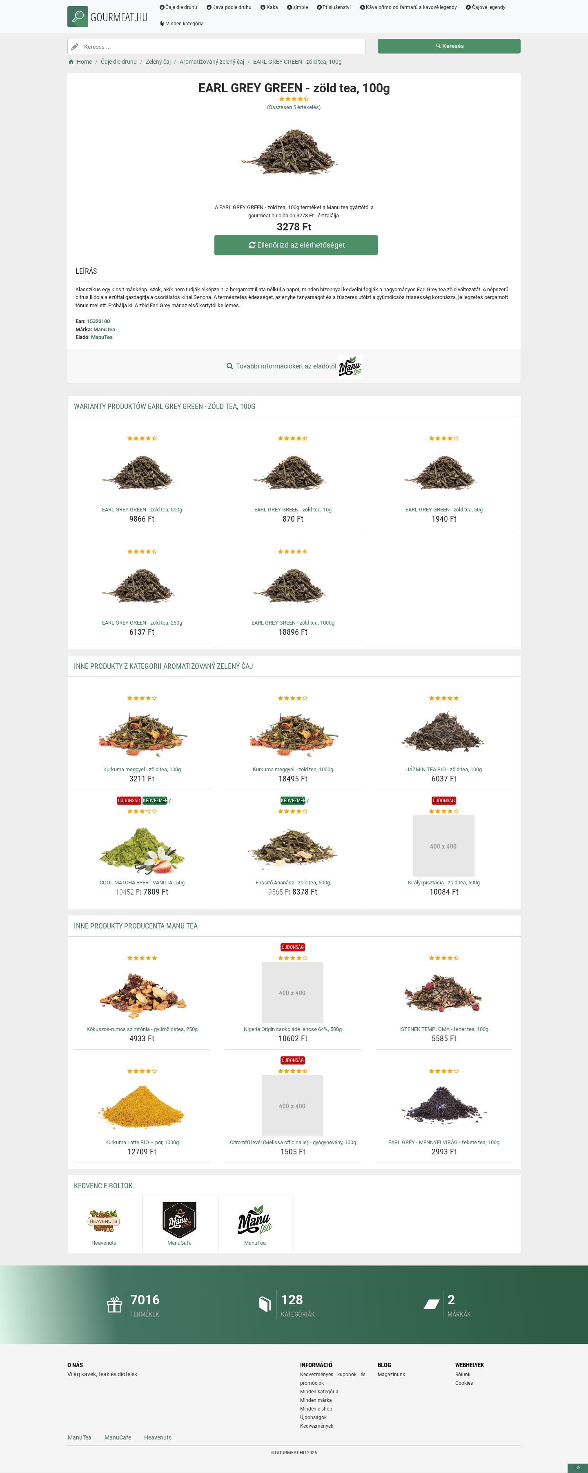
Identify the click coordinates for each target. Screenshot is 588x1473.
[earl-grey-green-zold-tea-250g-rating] (142, 552)
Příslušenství (333, 7)
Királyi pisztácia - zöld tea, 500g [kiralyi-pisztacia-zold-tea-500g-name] (444, 882)
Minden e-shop (316, 1409)
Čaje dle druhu (178, 7)
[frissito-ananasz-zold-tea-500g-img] (293, 846)
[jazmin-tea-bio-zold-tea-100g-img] (444, 732)
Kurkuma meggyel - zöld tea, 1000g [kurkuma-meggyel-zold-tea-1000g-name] (293, 769)
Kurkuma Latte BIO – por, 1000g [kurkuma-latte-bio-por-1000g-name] (142, 1142)
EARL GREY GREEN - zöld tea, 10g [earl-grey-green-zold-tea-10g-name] (293, 510)
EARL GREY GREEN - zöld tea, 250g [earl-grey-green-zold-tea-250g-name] (142, 623)
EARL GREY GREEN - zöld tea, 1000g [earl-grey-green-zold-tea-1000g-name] (293, 623)
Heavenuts (158, 1437)
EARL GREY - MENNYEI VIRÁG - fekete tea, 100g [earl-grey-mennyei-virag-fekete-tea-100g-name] (443, 1142)
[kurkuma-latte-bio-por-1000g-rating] (142, 1071)
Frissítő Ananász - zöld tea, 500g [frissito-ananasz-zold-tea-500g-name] (293, 882)
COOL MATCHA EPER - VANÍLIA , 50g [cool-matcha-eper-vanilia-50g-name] (142, 882)
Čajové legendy (486, 7)
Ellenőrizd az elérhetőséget (296, 244)
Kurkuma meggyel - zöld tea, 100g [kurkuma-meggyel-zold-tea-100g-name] (142, 769)
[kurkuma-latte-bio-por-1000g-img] (142, 1105)
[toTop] (578, 1468)
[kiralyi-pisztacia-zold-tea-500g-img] (444, 846)
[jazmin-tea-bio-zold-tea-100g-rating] (444, 698)
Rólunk (462, 1374)
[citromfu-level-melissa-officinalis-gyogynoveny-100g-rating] (293, 1071)
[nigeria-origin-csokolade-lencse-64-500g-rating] (293, 958)
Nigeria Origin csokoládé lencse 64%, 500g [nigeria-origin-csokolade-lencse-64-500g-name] (293, 1029)
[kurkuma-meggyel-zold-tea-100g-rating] (142, 698)
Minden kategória (181, 24)
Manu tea (104, 329)
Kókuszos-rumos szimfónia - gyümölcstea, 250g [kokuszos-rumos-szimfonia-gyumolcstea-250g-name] (142, 1029)
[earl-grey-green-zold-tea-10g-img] (293, 473)
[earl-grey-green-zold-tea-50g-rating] (444, 439)
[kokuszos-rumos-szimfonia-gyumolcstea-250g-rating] (142, 958)
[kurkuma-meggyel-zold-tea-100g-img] (142, 732)
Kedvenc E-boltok (103, 1185)
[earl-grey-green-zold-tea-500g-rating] (142, 439)
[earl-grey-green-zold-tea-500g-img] (142, 473)
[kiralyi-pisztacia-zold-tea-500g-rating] (444, 812)
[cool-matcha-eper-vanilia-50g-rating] (142, 812)
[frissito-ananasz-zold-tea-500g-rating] (293, 812)
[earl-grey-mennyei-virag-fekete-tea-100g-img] (444, 1105)
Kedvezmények (316, 1426)
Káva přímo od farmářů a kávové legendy (408, 7)
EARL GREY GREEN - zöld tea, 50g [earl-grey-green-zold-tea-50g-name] (444, 510)
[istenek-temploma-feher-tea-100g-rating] (444, 958)
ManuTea (102, 337)
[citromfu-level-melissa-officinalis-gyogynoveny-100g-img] (293, 1105)
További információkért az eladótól (294, 367)
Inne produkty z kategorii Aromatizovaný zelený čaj (163, 666)
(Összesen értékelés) (294, 107)
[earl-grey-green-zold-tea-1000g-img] (293, 586)
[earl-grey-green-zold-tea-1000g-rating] (293, 552)
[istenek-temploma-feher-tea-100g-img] (444, 992)
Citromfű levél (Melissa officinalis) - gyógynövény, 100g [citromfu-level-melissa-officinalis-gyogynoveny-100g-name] (293, 1142)
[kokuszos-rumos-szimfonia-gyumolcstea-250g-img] (142, 992)
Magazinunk (391, 1374)
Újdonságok (313, 1417)
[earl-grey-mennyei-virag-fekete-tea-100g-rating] (444, 1071)
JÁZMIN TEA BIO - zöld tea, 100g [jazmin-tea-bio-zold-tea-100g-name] (444, 769)
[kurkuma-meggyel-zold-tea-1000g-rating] (293, 698)
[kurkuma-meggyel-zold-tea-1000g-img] (293, 732)
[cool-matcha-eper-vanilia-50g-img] (142, 846)
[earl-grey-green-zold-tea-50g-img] (444, 473)
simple (297, 7)
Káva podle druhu (229, 7)
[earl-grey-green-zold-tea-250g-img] (142, 586)
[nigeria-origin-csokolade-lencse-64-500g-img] (293, 992)
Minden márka (316, 1400)
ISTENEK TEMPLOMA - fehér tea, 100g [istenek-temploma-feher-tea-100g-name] (443, 1029)
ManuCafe (118, 1437)
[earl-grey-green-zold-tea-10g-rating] (293, 439)
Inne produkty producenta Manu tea (136, 926)
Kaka (269, 7)
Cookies (464, 1383)
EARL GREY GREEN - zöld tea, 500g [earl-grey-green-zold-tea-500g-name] (142, 510)
